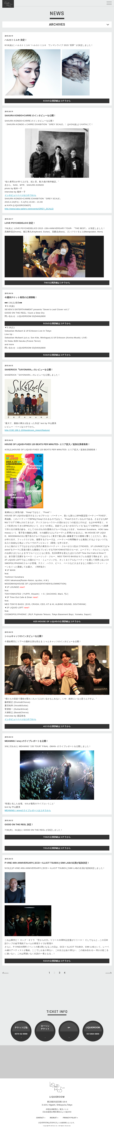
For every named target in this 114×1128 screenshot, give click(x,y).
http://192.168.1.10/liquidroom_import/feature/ (27, 430)
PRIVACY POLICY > (70, 1118)
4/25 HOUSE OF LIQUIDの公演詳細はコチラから (57, 621)
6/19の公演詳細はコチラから (57, 101)
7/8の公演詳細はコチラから (57, 282)
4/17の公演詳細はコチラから (57, 726)
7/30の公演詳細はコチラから (57, 837)
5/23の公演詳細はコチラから (57, 961)
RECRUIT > (54, 1118)
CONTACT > (40, 1118)
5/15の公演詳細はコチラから (57, 323)
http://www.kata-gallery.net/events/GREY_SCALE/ (29, 209)
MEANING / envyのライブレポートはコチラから (28, 810)
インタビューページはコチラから (20, 195)
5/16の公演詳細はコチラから (57, 355)
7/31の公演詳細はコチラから (57, 848)
